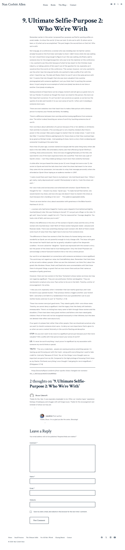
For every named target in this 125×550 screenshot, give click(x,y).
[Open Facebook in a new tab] (121, 4)
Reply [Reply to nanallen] (42, 422)
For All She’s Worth (47, 538)
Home (45, 5)
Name (32, 477)
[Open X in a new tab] (118, 4)
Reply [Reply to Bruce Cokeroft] (32, 408)
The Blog (62, 5)
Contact (73, 5)
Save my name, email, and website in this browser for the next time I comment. (60, 512)
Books (53, 5)
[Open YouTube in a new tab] (111, 4)
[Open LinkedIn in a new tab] (114, 4)
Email (32, 488)
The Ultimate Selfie (32, 538)
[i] (61, 197)
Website (33, 500)
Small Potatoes (19, 538)
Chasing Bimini (60, 538)
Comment (33, 443)
